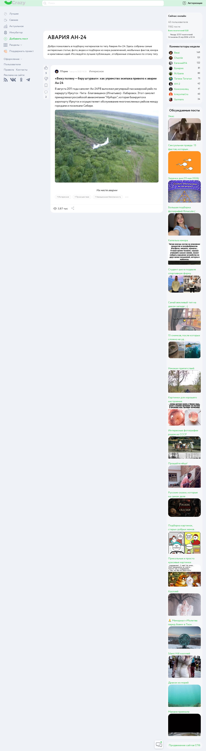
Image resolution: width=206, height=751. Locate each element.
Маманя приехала (178, 712)
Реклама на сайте (14, 75)
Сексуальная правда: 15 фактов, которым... (182, 147)
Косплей (173, 591)
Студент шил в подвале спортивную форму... (182, 271)
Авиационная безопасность (108, 197)
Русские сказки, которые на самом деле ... (183, 494)
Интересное (96, 71)
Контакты (21, 70)
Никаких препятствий (181, 368)
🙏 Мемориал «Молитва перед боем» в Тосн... (182, 622)
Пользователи (12, 64)
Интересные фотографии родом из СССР (183, 432)
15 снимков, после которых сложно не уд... (184, 337)
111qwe (64, 71)
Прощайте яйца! (178, 463)
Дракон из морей (178, 683)
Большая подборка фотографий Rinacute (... (182, 209)
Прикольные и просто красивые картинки (181, 560)
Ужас (171, 116)
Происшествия (82, 197)
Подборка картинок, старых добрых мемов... (182, 527)
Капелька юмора (178, 240)
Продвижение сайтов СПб (184, 745)
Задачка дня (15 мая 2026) (183, 178)
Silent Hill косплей (179, 654)
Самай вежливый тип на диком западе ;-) (182, 304)
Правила (9, 70)
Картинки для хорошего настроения (182, 399)
